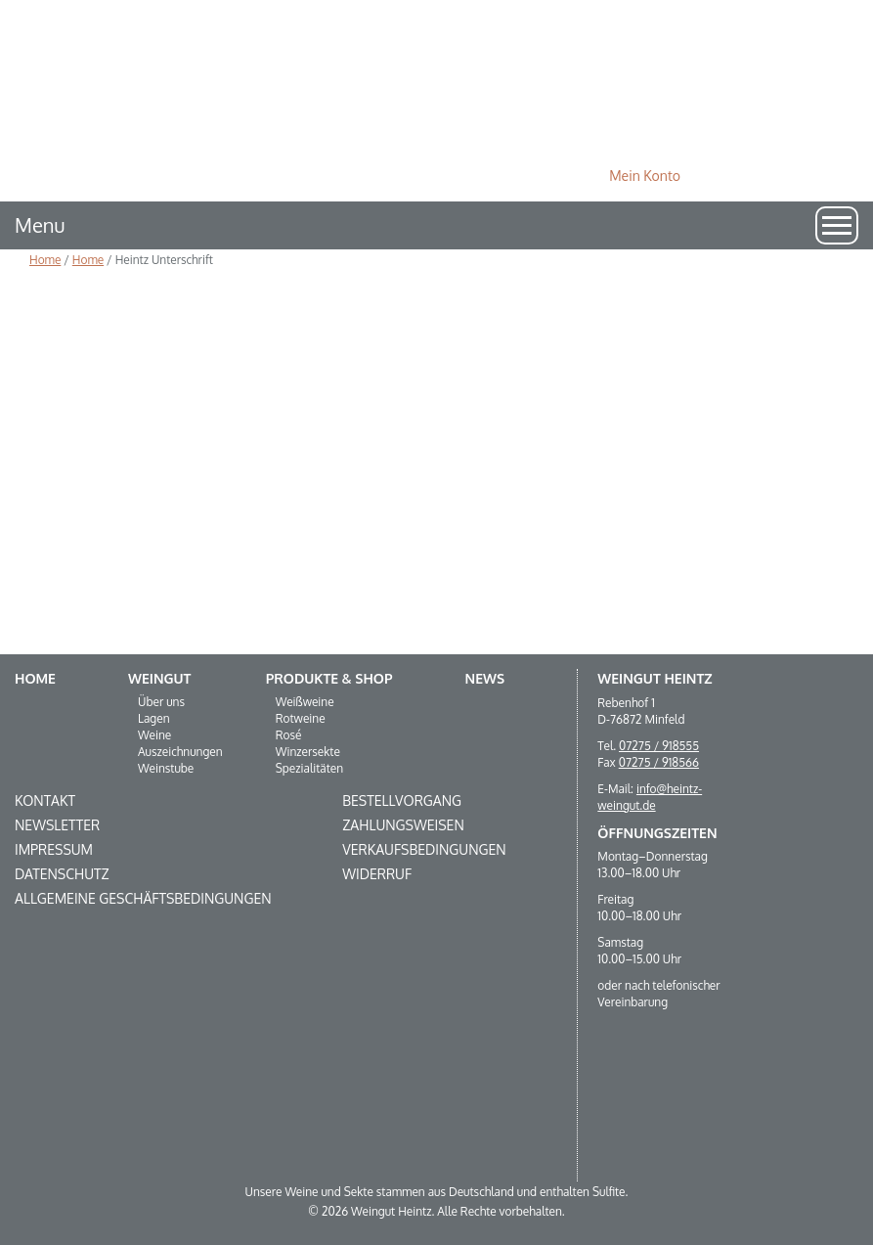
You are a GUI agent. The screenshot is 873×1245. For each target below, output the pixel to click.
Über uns (161, 701)
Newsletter (57, 825)
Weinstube (166, 768)
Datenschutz (62, 874)
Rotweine (301, 718)
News (485, 678)
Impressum (54, 849)
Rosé (289, 735)
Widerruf (377, 874)
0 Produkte (740, 175)
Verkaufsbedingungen (423, 849)
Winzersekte (308, 751)
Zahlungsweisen (403, 825)
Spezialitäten (309, 768)
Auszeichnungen (180, 751)
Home (45, 259)
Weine (154, 735)
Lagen (154, 718)
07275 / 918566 (659, 762)
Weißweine (305, 701)
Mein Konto (644, 175)
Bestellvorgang (401, 800)
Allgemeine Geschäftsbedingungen (143, 898)
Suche (813, 175)
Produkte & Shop (329, 678)
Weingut (159, 678)
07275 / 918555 (659, 745)
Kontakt (45, 800)
